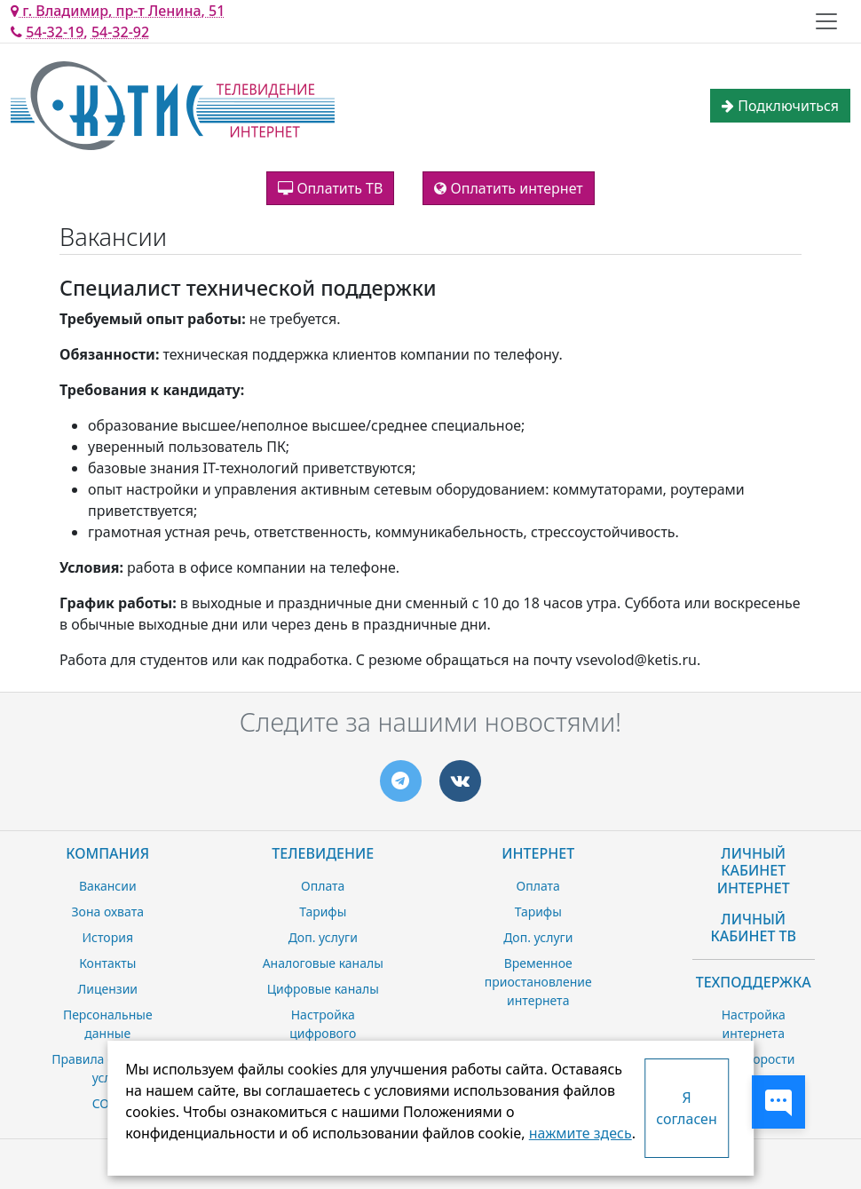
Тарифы (322, 911)
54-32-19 (54, 32)
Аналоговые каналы (323, 963)
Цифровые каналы (323, 988)
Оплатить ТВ (330, 188)
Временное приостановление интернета (538, 982)
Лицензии (107, 988)
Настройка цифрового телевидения (323, 1033)
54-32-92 (120, 32)
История (108, 937)
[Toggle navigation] (826, 21)
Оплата (322, 885)
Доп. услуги (323, 937)
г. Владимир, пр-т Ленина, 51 (118, 10)
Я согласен (686, 1108)
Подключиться (780, 105)
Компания (107, 853)
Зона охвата (108, 911)
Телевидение (323, 853)
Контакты (107, 963)
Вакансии (108, 885)
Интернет (538, 853)
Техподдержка (753, 982)
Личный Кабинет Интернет (753, 870)
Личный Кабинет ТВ (753, 927)
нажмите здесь (580, 1133)
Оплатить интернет (508, 188)
